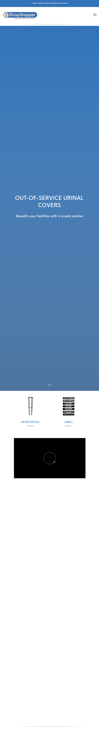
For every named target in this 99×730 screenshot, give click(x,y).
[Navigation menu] (95, 15)
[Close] (96, 1)
